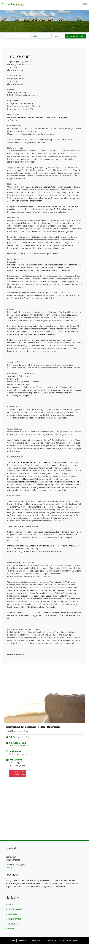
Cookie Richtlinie (50, 940)
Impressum (22, 940)
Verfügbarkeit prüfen (75, 36)
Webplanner (73, 940)
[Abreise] (41, 36)
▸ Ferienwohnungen (14, 909)
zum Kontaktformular (18, 746)
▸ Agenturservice (13, 924)
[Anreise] (17, 36)
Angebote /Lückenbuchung (18, 773)
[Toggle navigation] (85, 5)
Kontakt (9, 868)
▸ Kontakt (10, 929)
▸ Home (9, 904)
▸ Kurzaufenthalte (13, 919)
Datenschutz (35, 940)
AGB (13, 940)
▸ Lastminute (11, 914)
